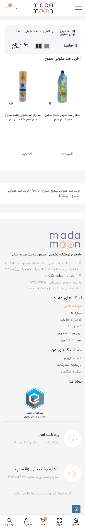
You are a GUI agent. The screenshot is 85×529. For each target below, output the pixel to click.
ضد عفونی (31, 31)
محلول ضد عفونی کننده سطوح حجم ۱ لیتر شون (62, 117)
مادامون (65, 31)
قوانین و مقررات (71, 319)
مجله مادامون (72, 306)
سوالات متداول (71, 340)
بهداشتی (48, 31)
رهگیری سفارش (71, 371)
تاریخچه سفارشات (69, 364)
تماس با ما (75, 326)
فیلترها (70, 45)
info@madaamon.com (61, 276)
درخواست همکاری (70, 333)
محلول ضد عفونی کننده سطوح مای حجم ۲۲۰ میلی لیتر (23, 117)
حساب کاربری (73, 358)
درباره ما (76, 313)
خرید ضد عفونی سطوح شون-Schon (55, 190)
